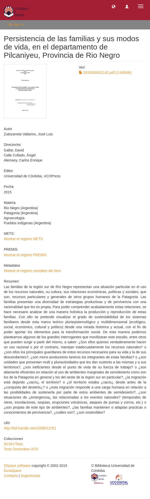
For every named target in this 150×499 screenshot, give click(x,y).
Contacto (11, 476)
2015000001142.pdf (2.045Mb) (105, 73)
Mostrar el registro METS (23, 239)
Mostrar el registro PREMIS (25, 255)
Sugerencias (30, 476)
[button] (113, 6)
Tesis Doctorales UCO (21, 449)
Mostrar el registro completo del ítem (32, 271)
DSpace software (17, 466)
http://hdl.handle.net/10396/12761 (30, 428)
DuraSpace (12, 471)
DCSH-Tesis (13, 444)
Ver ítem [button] (16, 25)
